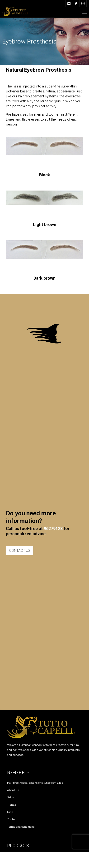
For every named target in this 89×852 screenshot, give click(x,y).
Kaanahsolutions (46, 778)
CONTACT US (19, 485)
